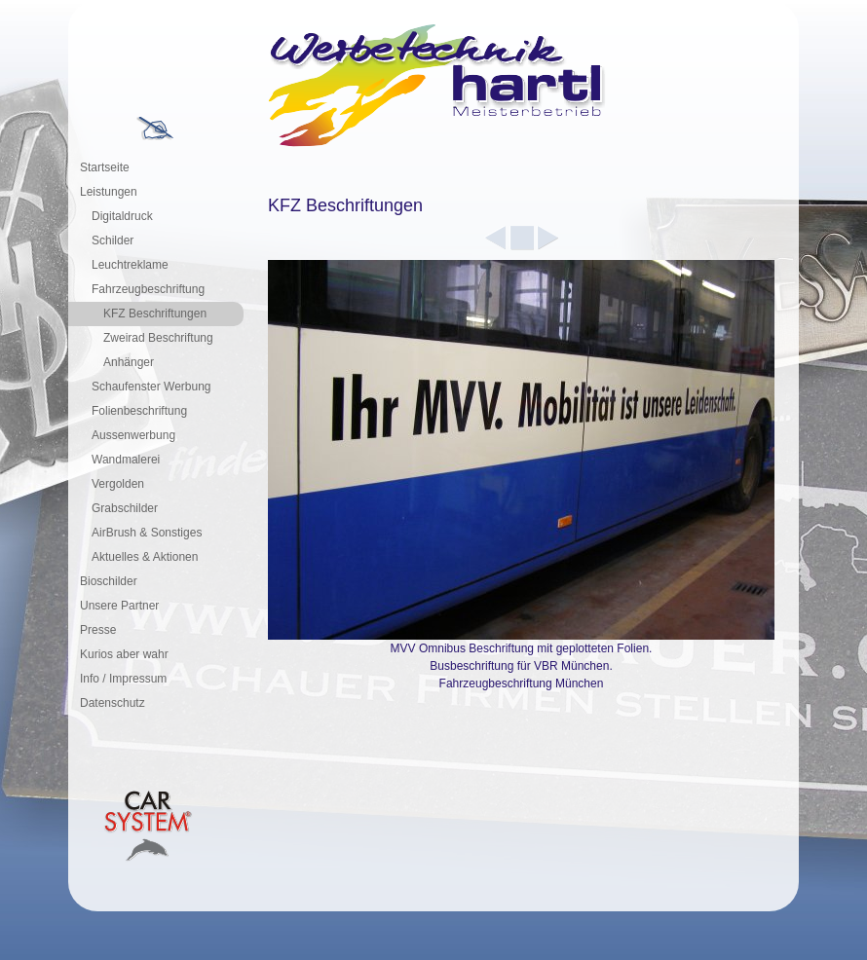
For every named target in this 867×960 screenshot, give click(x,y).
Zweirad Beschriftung (158, 338)
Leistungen (108, 192)
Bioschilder (108, 581)
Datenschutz (112, 703)
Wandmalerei (126, 459)
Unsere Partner (119, 605)
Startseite (105, 167)
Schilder (112, 240)
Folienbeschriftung (139, 411)
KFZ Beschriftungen (155, 313)
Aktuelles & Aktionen (145, 557)
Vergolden (118, 484)
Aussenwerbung (133, 435)
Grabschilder (125, 508)
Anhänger (128, 362)
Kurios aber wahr (124, 654)
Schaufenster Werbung (151, 386)
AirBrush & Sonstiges (147, 532)
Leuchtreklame (130, 265)
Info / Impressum (123, 678)
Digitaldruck (122, 216)
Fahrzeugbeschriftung (148, 289)
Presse (98, 630)
